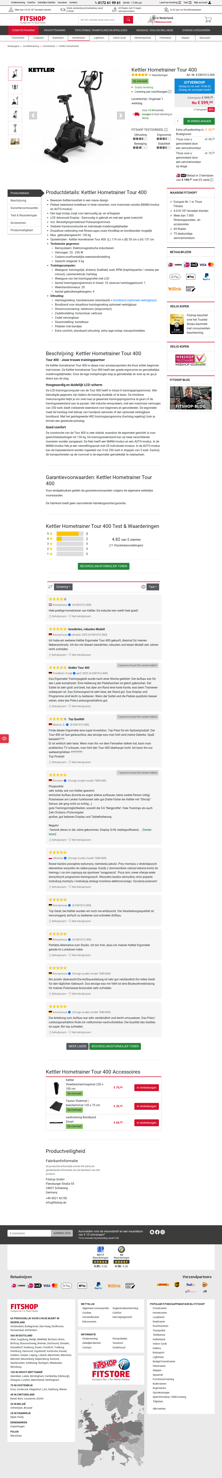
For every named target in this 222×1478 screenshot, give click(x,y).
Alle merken (159, 1408)
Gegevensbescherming (125, 1308)
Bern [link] (20, 1398)
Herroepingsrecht (122, 1317)
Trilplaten (158, 1401)
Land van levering (170, 2)
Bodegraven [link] (31, 1326)
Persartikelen (120, 1338)
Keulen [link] (24, 1355)
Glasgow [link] (15, 1380)
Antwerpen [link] (16, 1407)
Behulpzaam (57, 619)
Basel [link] (13, 1398)
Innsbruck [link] (22, 1389)
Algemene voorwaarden (95, 1308)
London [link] (25, 1380)
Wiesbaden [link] (56, 1362)
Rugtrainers (159, 1388)
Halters (157, 1348)
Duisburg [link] (29, 1347)
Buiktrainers (159, 1383)
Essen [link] (38, 1347)
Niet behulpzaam (80, 619)
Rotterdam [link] (31, 1330)
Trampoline (159, 1330)
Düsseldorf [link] (16, 1347)
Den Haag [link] (45, 1326)
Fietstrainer (159, 1366)
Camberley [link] (51, 1376)
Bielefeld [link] (42, 1339)
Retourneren (89, 1321)
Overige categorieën (196, 33)
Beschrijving (18, 203)
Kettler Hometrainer (69, 49)
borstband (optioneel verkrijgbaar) (135, 303)
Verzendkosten (90, 1317)
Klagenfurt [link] (35, 1389)
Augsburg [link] (22, 1339)
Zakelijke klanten (46, 2)
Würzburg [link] (15, 1366)
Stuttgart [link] (43, 1362)
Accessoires (18, 225)
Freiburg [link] (59, 1347)
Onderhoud (119, 1347)
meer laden (77, 1049)
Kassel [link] (62, 1351)
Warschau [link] (16, 1435)
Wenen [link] (63, 1389)
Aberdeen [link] (15, 1376)
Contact (73, 2)
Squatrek (158, 1374)
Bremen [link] (41, 1343)
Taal (187, 2)
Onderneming (18, 2)
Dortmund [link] (53, 1343)
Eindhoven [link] (57, 1326)
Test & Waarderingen (24, 218)
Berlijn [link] (32, 1339)
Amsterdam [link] (17, 1326)
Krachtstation (160, 1326)
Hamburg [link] (15, 1351)
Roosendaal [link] (17, 1330)
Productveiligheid (22, 233)
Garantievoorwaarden (24, 211)
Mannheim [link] (54, 1355)
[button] (33, 118)
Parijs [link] (20, 1417)
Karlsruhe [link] (52, 1351)
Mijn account (202, 2)
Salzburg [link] (53, 1389)
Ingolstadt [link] (40, 1351)
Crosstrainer (160, 1308)
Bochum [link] (52, 1339)
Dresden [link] (64, 1343)
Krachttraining (54, 33)
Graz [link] (13, 1389)
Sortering (62, 589)
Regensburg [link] (42, 1359)
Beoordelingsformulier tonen (103, 569)
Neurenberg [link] (27, 1359)
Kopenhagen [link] (17, 1426)
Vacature (62, 2)
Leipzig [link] (33, 1355)
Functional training (163, 1379)
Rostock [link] (54, 1359)
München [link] (66, 1355)
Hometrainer (49, 49)
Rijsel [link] (13, 1417)
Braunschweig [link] (28, 1343)
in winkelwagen (199, 124)
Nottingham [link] (52, 1380)
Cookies (86, 1312)
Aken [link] (13, 1339)
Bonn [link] (61, 1339)
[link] (175, 267)
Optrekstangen (161, 1392)
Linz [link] (44, 1389)
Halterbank (159, 1339)
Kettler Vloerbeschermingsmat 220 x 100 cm (84, 1087)
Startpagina (13, 49)
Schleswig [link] (31, 1362)
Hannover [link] (27, 1351)
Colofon (31, 2)
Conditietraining (23, 33)
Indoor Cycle (160, 1343)
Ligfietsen (158, 1357)
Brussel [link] (28, 1407)
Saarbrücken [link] (17, 1362)
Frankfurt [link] (48, 1347)
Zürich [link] (39, 1398)
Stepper (157, 1370)
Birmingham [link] (37, 1376)
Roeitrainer (159, 1321)
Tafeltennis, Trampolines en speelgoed (101, 33)
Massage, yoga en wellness (155, 33)
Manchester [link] (37, 1380)
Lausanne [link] (29, 1398)
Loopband (158, 1317)
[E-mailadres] (29, 1233)
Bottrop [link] (14, 1343)
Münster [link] (15, 1359)
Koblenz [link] (14, 1355)
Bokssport (158, 1352)
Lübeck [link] (42, 1355)
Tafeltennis (159, 1335)
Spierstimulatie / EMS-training (169, 1397)
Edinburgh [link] (63, 1376)
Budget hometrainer (164, 1361)
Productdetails (20, 196)
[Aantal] (179, 124)
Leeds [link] (25, 1376)
